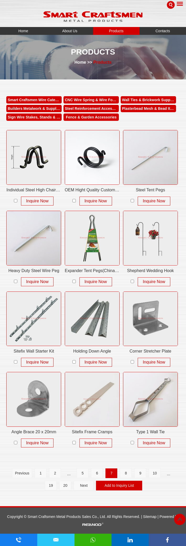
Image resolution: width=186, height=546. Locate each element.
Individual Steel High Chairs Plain (33, 190)
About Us (69, 31)
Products (116, 31)
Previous (22, 473)
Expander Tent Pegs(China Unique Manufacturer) (92, 270)
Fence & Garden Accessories (91, 117)
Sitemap (150, 517)
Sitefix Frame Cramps (92, 432)
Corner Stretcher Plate (150, 351)
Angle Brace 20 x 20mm (33, 432)
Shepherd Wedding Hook (150, 270)
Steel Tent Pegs (150, 190)
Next (84, 485)
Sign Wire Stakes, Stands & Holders (35, 117)
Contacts (163, 31)
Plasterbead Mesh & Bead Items (149, 108)
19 (51, 485)
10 (155, 473)
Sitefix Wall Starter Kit (34, 351)
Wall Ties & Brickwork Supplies (149, 100)
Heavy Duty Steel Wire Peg (33, 270)
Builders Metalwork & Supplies (34, 108)
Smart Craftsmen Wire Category (35, 100)
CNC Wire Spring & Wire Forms (92, 100)
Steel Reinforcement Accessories (92, 108)
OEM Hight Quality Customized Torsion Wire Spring (92, 190)
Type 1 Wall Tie (150, 432)
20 (65, 485)
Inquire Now (37, 201)
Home (23, 31)
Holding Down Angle (92, 351)
